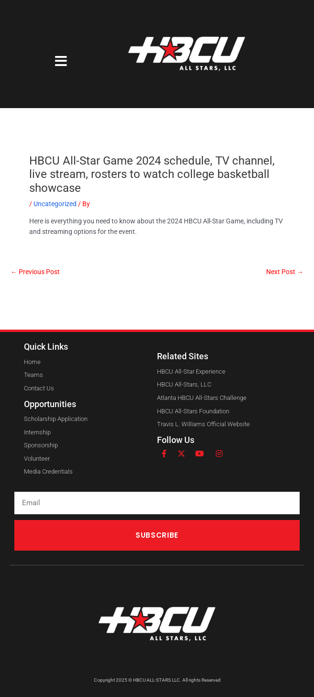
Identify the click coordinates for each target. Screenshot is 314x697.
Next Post (284, 272)
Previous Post (35, 272)
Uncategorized (55, 204)
